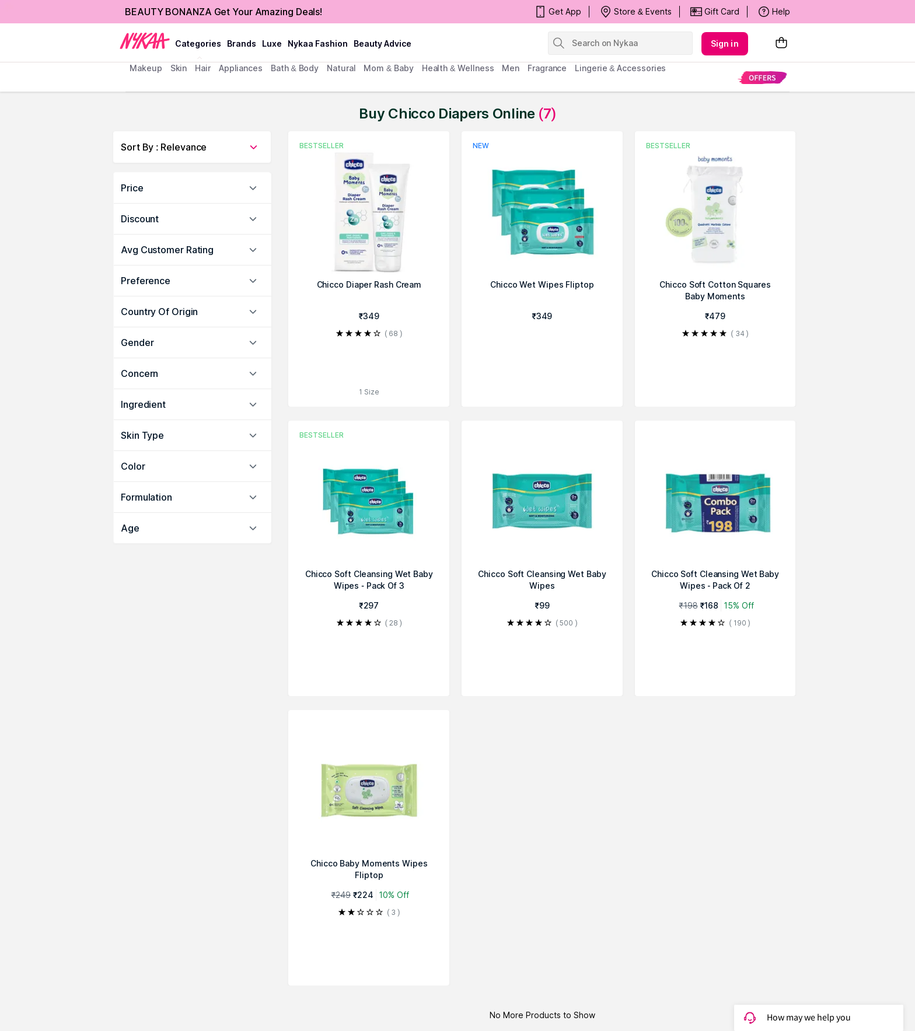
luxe (272, 43)
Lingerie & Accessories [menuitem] (620, 68)
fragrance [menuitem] (547, 68)
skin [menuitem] (178, 68)
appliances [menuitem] (241, 68)
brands (241, 43)
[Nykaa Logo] (144, 40)
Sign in (725, 43)
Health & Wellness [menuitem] (458, 68)
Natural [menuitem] (341, 68)
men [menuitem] (510, 68)
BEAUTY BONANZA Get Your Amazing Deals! (223, 12)
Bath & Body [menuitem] (295, 68)
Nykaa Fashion (318, 43)
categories (198, 43)
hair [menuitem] (203, 68)
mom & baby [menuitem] (388, 68)
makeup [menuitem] (146, 68)
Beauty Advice (382, 43)
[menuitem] (762, 77)
